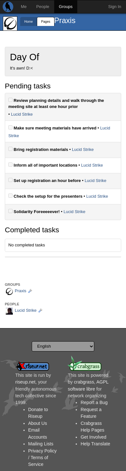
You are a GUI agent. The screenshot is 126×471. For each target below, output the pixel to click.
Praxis (65, 20)
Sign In (114, 6)
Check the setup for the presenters (45, 196)
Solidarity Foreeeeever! (34, 211)
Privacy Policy (42, 450)
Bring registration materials (38, 149)
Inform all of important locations (42, 165)
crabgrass (84, 381)
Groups (66, 6)
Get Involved (93, 437)
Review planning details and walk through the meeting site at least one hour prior (56, 103)
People (42, 6)
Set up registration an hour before (44, 180)
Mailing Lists (41, 443)
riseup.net (25, 381)
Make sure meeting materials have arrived (52, 127)
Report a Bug (93, 402)
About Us (37, 423)
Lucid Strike (22, 114)
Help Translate (95, 443)
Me (24, 6)
